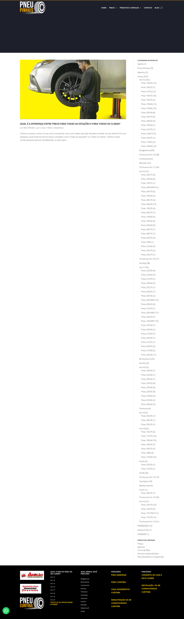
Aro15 (142, 79)
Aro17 (142, 267)
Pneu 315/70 (146, 308)
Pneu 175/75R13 (148, 513)
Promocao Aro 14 (147, 497)
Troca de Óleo (144, 550)
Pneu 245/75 (146, 229)
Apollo (140, 64)
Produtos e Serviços (129, 8)
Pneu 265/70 (146, 200)
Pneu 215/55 (146, 342)
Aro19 (142, 412)
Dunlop (142, 263)
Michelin (143, 163)
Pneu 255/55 (146, 424)
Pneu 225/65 (146, 274)
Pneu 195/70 (146, 100)
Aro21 (142, 490)
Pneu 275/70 (146, 279)
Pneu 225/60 (146, 375)
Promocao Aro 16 (147, 154)
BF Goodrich (145, 359)
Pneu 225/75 (146, 174)
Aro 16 (52, 587)
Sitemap (54, 604)
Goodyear (143, 481)
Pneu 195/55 (146, 95)
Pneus (112, 8)
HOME (103, 8)
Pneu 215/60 (146, 350)
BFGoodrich (85, 582)
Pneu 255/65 (146, 329)
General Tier (143, 530)
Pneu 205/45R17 (148, 300)
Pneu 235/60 (146, 179)
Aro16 (142, 171)
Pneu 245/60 (146, 370)
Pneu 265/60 (146, 404)
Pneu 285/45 (146, 420)
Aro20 (142, 461)
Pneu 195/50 (146, 125)
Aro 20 (52, 600)
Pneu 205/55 (146, 204)
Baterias (141, 72)
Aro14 (142, 428)
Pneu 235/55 (146, 295)
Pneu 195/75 (146, 183)
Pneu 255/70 (146, 250)
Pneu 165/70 (146, 431)
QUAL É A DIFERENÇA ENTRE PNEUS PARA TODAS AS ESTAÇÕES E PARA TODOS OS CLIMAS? (70, 123)
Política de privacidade (61, 602)
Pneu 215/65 (146, 246)
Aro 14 (52, 580)
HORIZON (142, 534)
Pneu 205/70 (146, 116)
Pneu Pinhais (143, 68)
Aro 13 (52, 577)
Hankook (84, 598)
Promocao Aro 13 (147, 477)
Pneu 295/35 (146, 493)
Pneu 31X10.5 (147, 91)
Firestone (143, 408)
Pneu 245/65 (146, 291)
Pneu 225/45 (146, 354)
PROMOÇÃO (143, 526)
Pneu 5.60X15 (147, 133)
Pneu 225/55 (146, 391)
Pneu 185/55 (146, 87)
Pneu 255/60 (146, 400)
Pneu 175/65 (146, 142)
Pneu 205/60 (146, 112)
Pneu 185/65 (146, 83)
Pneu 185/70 (146, 448)
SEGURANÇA (59, 128)
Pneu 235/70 (146, 254)
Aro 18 (52, 593)
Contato (148, 8)
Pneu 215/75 (146, 129)
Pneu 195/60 (146, 104)
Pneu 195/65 (146, 108)
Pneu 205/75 (146, 237)
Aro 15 (52, 583)
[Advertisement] (92, 32)
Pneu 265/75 (146, 212)
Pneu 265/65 (146, 304)
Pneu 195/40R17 (148, 321)
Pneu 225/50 (146, 270)
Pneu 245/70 (146, 191)
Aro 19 (52, 596)
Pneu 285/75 (146, 233)
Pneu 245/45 (146, 338)
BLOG (157, 8)
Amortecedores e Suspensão (151, 556)
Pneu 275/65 (146, 325)
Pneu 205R (146, 242)
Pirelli (141, 473)
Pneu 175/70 (146, 436)
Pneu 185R (146, 453)
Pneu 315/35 (146, 468)
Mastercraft (144, 485)
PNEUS (50, 128)
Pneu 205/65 (146, 121)
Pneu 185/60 (146, 146)
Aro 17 (52, 590)
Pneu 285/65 (146, 379)
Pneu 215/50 (146, 333)
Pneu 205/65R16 (148, 187)
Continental (144, 159)
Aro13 (142, 501)
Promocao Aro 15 (147, 521)
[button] (6, 610)
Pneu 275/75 (146, 287)
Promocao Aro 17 (147, 167)
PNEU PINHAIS (29, 128)
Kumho (142, 363)
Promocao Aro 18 (147, 259)
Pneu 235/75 (146, 137)
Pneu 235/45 (146, 387)
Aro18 (142, 367)
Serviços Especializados (148, 553)
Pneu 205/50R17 (148, 312)
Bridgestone (144, 150)
